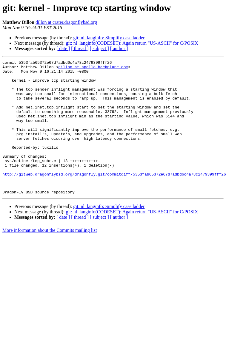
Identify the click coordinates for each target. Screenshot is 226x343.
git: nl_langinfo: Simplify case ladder (108, 37)
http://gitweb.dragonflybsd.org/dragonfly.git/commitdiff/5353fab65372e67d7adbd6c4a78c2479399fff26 (114, 197)
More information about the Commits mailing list (49, 257)
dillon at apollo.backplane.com (93, 68)
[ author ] (119, 48)
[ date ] (63, 48)
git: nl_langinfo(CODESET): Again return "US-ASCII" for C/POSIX (132, 43)
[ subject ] (99, 48)
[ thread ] (80, 48)
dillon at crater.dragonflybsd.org (66, 22)
